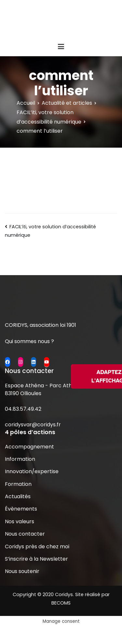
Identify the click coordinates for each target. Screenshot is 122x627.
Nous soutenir (22, 571)
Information (20, 459)
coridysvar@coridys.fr (33, 424)
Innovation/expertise (32, 471)
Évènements (21, 509)
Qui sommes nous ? (29, 341)
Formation (18, 484)
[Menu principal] (61, 46)
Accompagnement (29, 446)
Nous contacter (25, 534)
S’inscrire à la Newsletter (36, 559)
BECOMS (61, 603)
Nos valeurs (19, 521)
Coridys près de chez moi (37, 546)
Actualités (18, 496)
